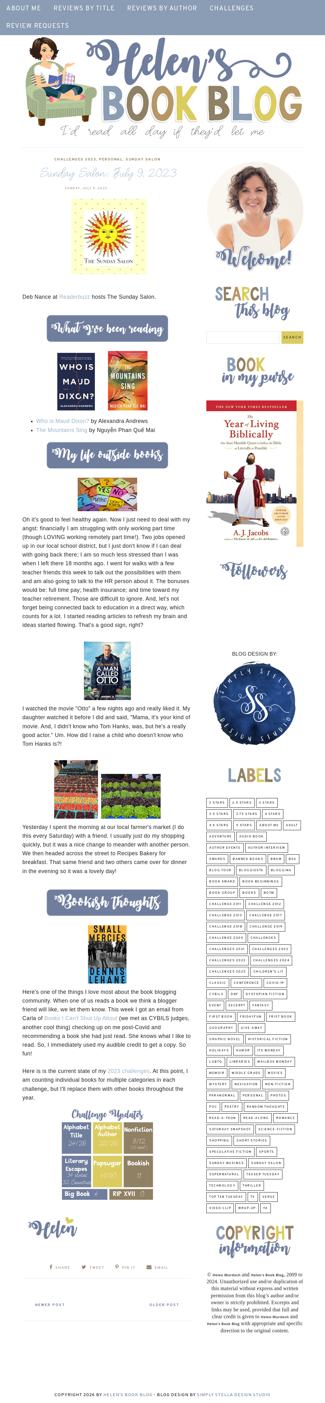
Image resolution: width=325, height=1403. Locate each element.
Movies (275, 1073)
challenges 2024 (271, 960)
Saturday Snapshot (230, 1129)
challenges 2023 (75, 159)
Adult (292, 825)
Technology (222, 1186)
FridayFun (251, 1017)
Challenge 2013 (225, 915)
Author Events (225, 848)
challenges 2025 (227, 972)
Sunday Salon (143, 159)
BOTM (269, 893)
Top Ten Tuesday (226, 1197)
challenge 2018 (225, 927)
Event (215, 1006)
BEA (293, 859)
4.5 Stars (219, 825)
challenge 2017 (265, 915)
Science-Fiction (275, 1129)
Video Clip (220, 1208)
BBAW (276, 859)
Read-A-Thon (222, 1118)
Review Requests (37, 26)
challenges (263, 938)
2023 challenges (129, 1071)
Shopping (219, 1141)
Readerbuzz (74, 297)
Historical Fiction (268, 1039)
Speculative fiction (230, 1152)
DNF (235, 994)
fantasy (261, 1006)
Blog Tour (220, 870)
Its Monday (269, 1051)
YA (265, 1208)
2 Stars (217, 803)
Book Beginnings (260, 882)
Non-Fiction (278, 1084)
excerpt (237, 1006)
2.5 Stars (242, 803)
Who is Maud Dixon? (63, 421)
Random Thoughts (266, 1107)
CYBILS (216, 994)
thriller (252, 1186)
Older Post (162, 1304)
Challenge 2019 (266, 927)
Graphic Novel (225, 1039)
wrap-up (247, 1208)
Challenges (232, 9)
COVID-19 (275, 983)
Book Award (222, 882)
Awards (217, 859)
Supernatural (224, 1174)
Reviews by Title (84, 9)
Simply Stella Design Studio (234, 1394)
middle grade (246, 1073)
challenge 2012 (264, 904)
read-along (256, 1118)
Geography (221, 1028)
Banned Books (248, 859)
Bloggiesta (251, 870)
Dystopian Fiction (265, 994)
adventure (220, 837)
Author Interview (266, 848)
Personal (111, 159)
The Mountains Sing (62, 430)
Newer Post (53, 1304)
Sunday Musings (226, 1163)
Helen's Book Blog (127, 1394)
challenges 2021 (227, 949)
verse (268, 1197)
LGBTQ (215, 1062)
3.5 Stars (219, 814)
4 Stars (273, 814)
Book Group (222, 893)
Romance (285, 1118)
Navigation (246, 1084)
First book (221, 1017)
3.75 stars (247, 814)
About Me (23, 9)
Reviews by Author (162, 9)
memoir (216, 1073)
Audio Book (251, 837)
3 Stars (267, 803)
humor (243, 1051)
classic (217, 983)
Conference (246, 983)
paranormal (222, 1096)
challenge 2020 (226, 938)
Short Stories (251, 1141)
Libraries (240, 1062)
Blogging (281, 870)
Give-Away (252, 1028)
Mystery (218, 1084)
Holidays (219, 1051)
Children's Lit (268, 972)
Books (249, 893)
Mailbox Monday (274, 1062)
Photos (278, 1096)
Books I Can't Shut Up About (80, 1018)
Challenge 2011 (225, 904)
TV (252, 1197)
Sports (266, 1152)
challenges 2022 (270, 949)
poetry (232, 1107)
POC (213, 1107)
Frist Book (280, 1017)
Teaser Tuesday (263, 1174)
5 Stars (244, 825)
